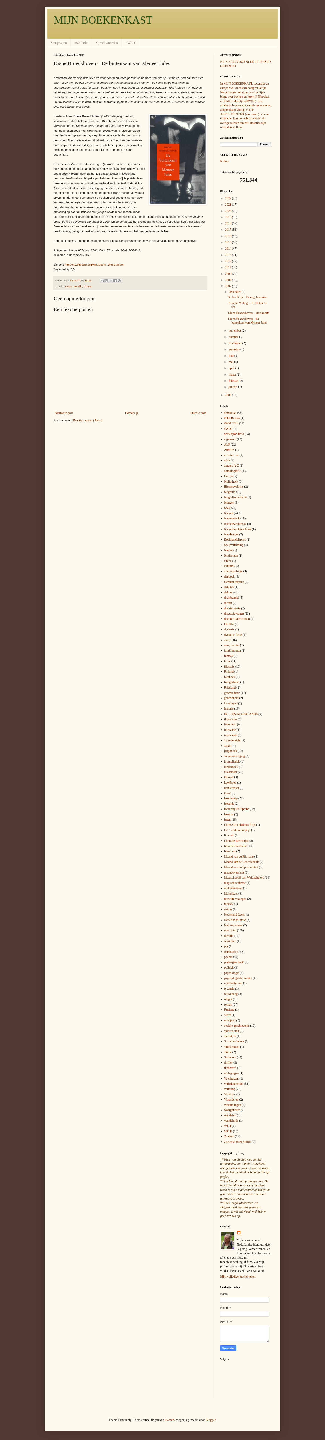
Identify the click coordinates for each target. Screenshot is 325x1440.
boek (227, 508)
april (232, 368)
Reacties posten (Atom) (87, 420)
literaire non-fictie (235, 846)
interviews (230, 735)
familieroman (232, 650)
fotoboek (229, 677)
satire (227, 1015)
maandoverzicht (234, 872)
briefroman (231, 555)
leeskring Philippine (236, 809)
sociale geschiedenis (237, 1025)
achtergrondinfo (234, 434)
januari (233, 387)
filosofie (229, 666)
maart (232, 374)
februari (234, 380)
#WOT (130, 43)
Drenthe (229, 624)
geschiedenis (232, 693)
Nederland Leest (234, 914)
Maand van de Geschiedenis (241, 862)
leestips (229, 814)
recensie (229, 988)
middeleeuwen (233, 888)
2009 (228, 273)
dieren (228, 603)
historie (229, 708)
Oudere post (198, 413)
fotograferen (232, 682)
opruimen (230, 941)
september (235, 343)
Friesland (230, 687)
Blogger (210, 1420)
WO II (228, 1131)
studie (228, 1052)
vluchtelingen (232, 1105)
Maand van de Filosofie (239, 856)
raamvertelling (233, 983)
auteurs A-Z (231, 465)
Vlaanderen (231, 1099)
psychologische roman (238, 978)
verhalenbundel (233, 1083)
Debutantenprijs (234, 582)
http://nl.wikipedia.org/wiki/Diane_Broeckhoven (94, 264)
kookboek (230, 782)
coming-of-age (233, 571)
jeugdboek (230, 751)
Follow (224, 161)
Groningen (231, 703)
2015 (228, 242)
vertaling (229, 1089)
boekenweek (232, 518)
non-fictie (230, 930)
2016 (228, 236)
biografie (230, 492)
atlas (227, 460)
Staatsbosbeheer (234, 1041)
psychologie (231, 973)
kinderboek (231, 767)
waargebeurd (232, 1110)
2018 (228, 223)
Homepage (132, 413)
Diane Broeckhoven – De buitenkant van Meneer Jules (247, 320)
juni (231, 355)
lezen (227, 819)
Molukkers (231, 893)
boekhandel (231, 534)
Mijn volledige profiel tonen (237, 1276)
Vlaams (87, 286)
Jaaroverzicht (232, 740)
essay (227, 640)
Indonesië (230, 724)
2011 (228, 267)
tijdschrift (230, 1068)
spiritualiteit (231, 1031)
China (228, 561)
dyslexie (229, 629)
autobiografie (232, 471)
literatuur (230, 851)
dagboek (229, 576)
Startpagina (59, 43)
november (235, 330)
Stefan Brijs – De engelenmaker (248, 297)
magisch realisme (235, 883)
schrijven (230, 1020)
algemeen (230, 439)
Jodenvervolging (234, 756)
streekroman (232, 1046)
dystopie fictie (233, 634)
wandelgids (231, 1120)
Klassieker (230, 772)
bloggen (229, 502)
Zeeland (229, 1136)
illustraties (230, 719)
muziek (228, 904)
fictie (227, 661)
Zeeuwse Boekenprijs (237, 1141)
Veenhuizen (231, 1078)
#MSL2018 (231, 423)
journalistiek (232, 761)
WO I (227, 1126)
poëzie (228, 957)
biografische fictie (235, 497)
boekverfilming (233, 545)
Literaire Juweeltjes (236, 840)
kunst (227, 793)
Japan (227, 745)
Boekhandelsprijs (235, 539)
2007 (228, 286)
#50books (81, 43)
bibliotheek (231, 481)
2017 (228, 229)
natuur (228, 909)
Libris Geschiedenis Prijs (240, 824)
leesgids (229, 803)
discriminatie (232, 608)
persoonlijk (231, 951)
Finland (229, 671)
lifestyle (229, 835)
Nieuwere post (64, 413)
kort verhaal (231, 788)
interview (230, 729)
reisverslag (231, 994)
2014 (228, 248)
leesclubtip (231, 798)
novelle (78, 286)
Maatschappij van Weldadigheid (244, 877)
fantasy (228, 656)
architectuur (231, 455)
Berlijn (228, 476)
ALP (227, 444)
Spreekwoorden (107, 43)
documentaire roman (237, 618)
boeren (228, 550)
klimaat (229, 777)
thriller (228, 1062)
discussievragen (234, 613)
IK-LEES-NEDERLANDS (241, 714)
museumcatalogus (235, 899)
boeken (68, 286)
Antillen (229, 450)
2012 (228, 261)
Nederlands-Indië (235, 920)
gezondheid (231, 698)
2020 (228, 211)
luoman (169, 1420)
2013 (228, 255)
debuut (228, 592)
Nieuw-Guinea (233, 925)
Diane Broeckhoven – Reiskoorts (248, 313)
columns (229, 566)
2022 (228, 198)
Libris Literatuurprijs (237, 830)
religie (228, 999)
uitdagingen (231, 1073)
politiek (229, 967)
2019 (228, 217)
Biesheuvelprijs (234, 486)
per (226, 946)
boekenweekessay (235, 523)
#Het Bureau (232, 418)
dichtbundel (231, 597)
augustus (234, 349)
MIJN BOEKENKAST (103, 20)
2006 (228, 395)
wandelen (230, 1115)
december (235, 291)
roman (228, 1004)
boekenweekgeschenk (237, 529)
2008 (228, 280)
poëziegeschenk (234, 962)
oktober (234, 337)
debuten (229, 587)
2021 (228, 204)
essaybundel (231, 645)
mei (231, 362)
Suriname (230, 1057)
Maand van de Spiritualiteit (241, 867)
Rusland (229, 1009)
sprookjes (230, 1036)
